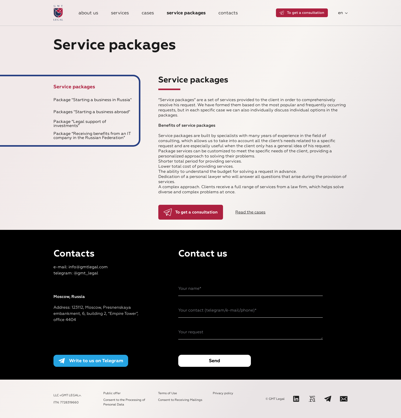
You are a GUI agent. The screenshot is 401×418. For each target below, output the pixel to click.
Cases (148, 13)
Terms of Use (167, 393)
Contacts (228, 13)
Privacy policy (223, 393)
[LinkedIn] (296, 399)
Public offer (111, 393)
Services (120, 13)
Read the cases (250, 212)
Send (214, 360)
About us (88, 13)
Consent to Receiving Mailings (180, 400)
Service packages (186, 13)
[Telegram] (328, 399)
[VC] (312, 399)
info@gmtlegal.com (88, 266)
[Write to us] (344, 399)
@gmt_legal (86, 273)
